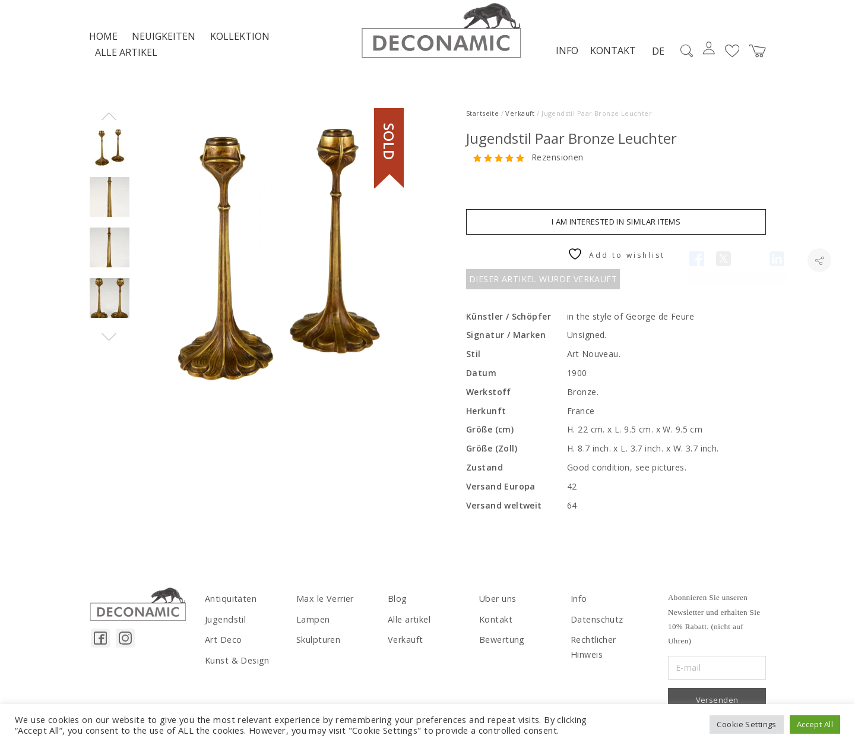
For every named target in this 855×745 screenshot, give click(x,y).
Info (566, 55)
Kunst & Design (236, 664)
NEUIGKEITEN (163, 41)
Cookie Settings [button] (746, 724)
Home (103, 41)
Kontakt (612, 55)
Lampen (313, 623)
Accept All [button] (815, 724)
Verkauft (519, 117)
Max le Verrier (324, 604)
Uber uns (497, 604)
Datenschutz (596, 623)
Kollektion (240, 41)
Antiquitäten (229, 604)
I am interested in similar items (616, 226)
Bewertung (501, 643)
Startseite (482, 117)
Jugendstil (224, 623)
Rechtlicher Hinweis (610, 643)
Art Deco (223, 643)
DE (657, 55)
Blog (397, 604)
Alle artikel (126, 57)
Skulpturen (317, 643)
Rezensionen (557, 162)
